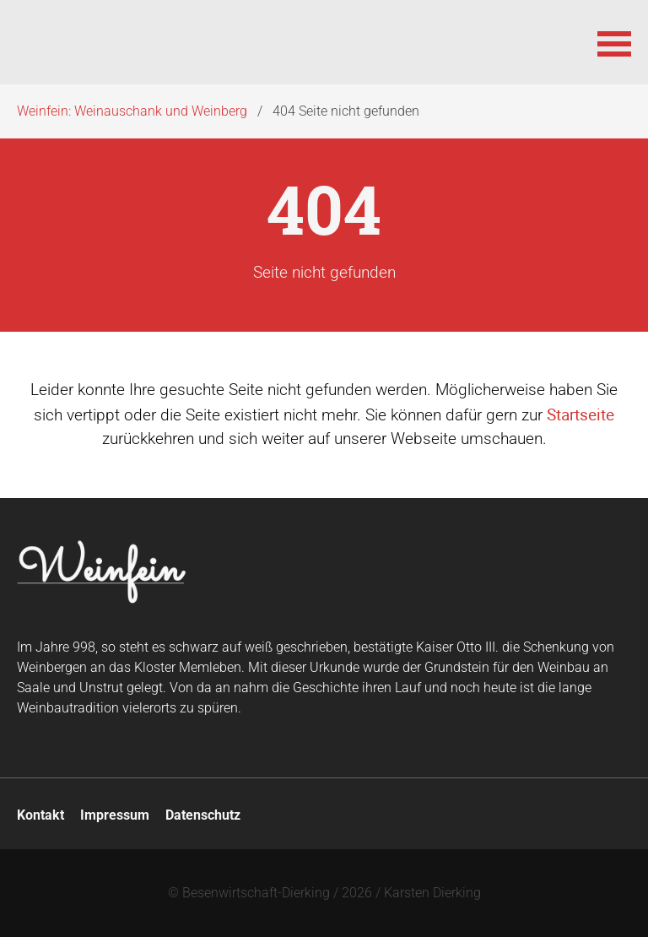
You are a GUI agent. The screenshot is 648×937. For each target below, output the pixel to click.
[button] (614, 42)
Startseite (580, 414)
